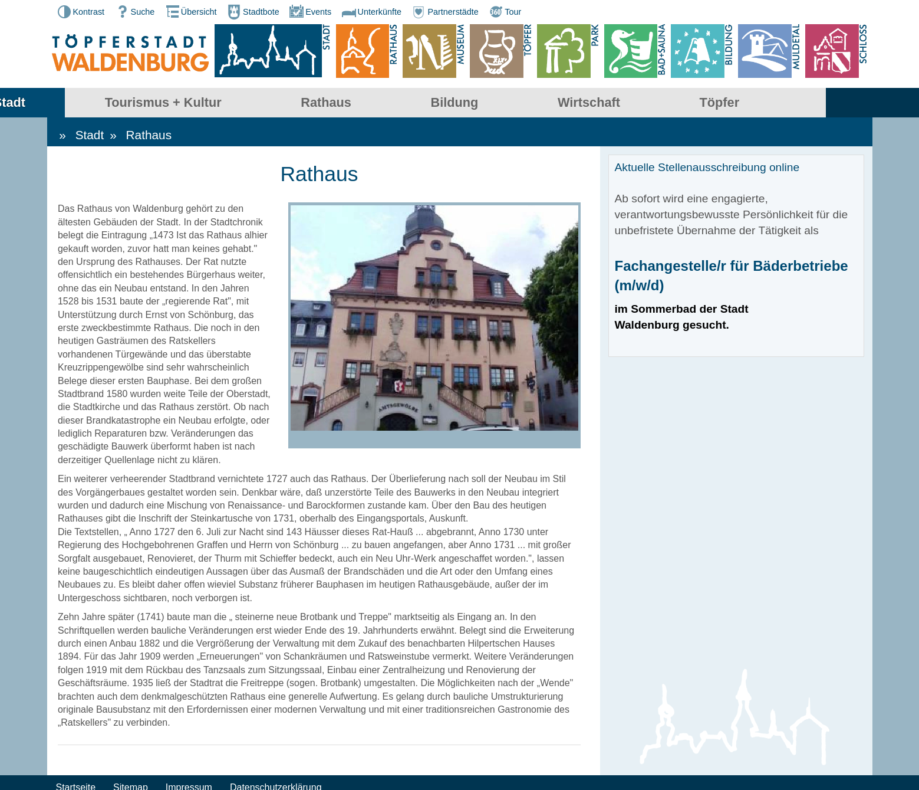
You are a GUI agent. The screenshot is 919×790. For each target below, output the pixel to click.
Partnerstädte (444, 12)
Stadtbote (252, 12)
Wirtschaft (682, 103)
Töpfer (812, 103)
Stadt (102, 103)
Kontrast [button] (80, 12)
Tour (504, 12)
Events (309, 12)
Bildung (547, 103)
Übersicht (190, 12)
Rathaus (419, 103)
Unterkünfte (370, 12)
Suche (134, 12)
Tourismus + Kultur (256, 103)
